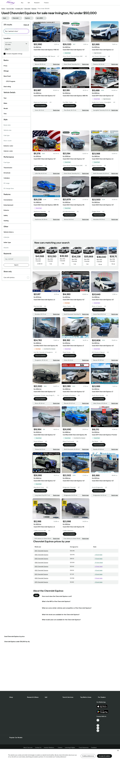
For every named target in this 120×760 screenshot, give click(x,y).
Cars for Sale (10, 8)
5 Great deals (97, 578)
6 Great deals (97, 566)
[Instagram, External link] (98, 728)
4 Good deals (97, 570)
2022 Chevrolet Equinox (41, 570)
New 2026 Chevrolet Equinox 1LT (113, 261)
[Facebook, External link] (98, 723)
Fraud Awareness (84, 747)
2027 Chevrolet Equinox (41, 551)
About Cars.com (27, 747)
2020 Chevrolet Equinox (41, 578)
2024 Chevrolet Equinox (41, 562)
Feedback (94, 747)
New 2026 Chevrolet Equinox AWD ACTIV (38, 262)
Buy (22, 2)
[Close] (118, 751)
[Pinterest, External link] (98, 730)
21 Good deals (98, 562)
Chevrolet (27, 8)
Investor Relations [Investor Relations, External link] (49, 747)
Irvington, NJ (19, 8)
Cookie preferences (88, 756)
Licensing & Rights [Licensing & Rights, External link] (70, 747)
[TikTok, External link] (98, 720)
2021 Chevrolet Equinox (41, 574)
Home (3, 8)
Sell (29, 2)
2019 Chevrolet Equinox (41, 582)
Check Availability (40, 59)
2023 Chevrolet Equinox (41, 566)
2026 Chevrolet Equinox (41, 554)
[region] (60, 754)
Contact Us (38, 747)
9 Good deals (97, 558)
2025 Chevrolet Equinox (41, 558)
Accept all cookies (104, 756)
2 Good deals (97, 554)
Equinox (34, 8)
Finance (46, 2)
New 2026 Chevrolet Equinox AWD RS (101, 261)
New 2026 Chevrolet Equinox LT (50, 261)
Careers (60, 747)
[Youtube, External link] (98, 725)
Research (37, 2)
